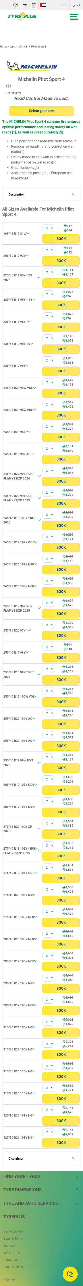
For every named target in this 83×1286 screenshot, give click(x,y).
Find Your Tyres (41, 1176)
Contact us (10, 1259)
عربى (76, 5)
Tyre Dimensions (41, 1189)
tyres (12, 46)
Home (3, 46)
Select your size (41, 111)
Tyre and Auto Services (41, 1203)
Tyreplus (41, 1216)
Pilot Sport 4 (38, 46)
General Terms (13, 1238)
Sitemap (9, 1245)
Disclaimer (41, 1158)
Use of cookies (13, 1231)
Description (41, 194)
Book (61, 239)
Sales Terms (11, 1252)
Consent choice (13, 1267)
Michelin (23, 46)
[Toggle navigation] (74, 16)
